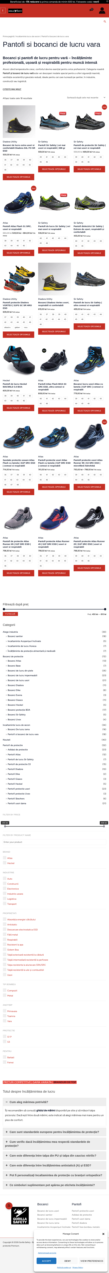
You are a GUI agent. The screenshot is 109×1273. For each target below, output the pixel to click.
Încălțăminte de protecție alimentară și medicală (31, 651)
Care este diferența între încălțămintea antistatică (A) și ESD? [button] (48, 1165)
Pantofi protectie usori (19, 788)
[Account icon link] (102, 10)
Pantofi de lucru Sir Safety (21, 759)
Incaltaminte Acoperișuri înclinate (24, 641)
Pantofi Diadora (15, 769)
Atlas (5, 223)
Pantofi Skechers (16, 798)
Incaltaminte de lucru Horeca (22, 646)
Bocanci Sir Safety (17, 714)
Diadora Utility (10, 141)
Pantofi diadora (79, 1223)
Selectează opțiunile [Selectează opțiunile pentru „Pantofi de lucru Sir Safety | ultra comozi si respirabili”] (89, 326)
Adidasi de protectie (18, 749)
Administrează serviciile (47, 1253)
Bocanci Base (14, 665)
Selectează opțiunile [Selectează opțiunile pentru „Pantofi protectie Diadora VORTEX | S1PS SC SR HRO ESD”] (18, 334)
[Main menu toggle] (2, 10)
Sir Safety (43, 141)
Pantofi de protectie (13, 745)
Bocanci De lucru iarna (19, 729)
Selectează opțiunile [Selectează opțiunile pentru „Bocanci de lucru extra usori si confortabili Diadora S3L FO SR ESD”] (18, 177)
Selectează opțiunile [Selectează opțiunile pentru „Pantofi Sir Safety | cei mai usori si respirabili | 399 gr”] (54, 169)
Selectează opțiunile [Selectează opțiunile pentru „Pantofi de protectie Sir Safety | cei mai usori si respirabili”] (89, 169)
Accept (46, 1261)
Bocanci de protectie (13, 656)
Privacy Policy (78, 1268)
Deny (68, 1261)
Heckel (6, 380)
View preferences (92, 1261)
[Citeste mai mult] (12, 89)
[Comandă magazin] (86, 97)
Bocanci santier (15, 636)
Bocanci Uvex (14, 719)
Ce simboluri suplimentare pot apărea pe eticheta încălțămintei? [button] (50, 1185)
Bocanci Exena (15, 695)
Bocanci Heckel (15, 705)
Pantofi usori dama (17, 803)
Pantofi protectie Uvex (19, 793)
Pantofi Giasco (15, 779)
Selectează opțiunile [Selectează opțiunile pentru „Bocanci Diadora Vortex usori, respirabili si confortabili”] (54, 331)
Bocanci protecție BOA (19, 709)
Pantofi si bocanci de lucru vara (23, 734)
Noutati (6, 739)
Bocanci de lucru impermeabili (22, 675)
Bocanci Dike (14, 690)
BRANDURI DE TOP (65, 1082)
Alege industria (10, 632)
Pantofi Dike (14, 774)
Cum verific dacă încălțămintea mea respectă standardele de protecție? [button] (47, 1143)
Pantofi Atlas (14, 754)
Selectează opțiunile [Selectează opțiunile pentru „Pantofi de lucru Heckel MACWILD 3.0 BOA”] (18, 408)
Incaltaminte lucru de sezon (16, 725)
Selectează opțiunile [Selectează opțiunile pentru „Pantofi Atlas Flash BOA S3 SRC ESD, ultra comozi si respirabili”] (54, 411)
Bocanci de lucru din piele (20, 670)
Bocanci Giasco (15, 700)
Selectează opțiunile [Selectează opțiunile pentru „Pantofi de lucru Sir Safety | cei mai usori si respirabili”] (54, 250)
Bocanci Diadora (16, 685)
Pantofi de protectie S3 (19, 764)
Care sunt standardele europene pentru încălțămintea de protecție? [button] (52, 1132)
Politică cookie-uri (64, 1268)
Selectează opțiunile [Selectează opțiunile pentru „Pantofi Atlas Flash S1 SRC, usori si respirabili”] (18, 253)
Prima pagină (8, 36)
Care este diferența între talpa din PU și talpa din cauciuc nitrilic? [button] (50, 1156)
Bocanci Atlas (14, 660)
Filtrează (10, 614)
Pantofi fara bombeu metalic (86, 1227)
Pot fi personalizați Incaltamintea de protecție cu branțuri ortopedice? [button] (53, 1175)
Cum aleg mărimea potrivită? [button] (26, 1102)
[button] (103, 1234)
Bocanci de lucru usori (18, 680)
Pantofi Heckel (15, 784)
